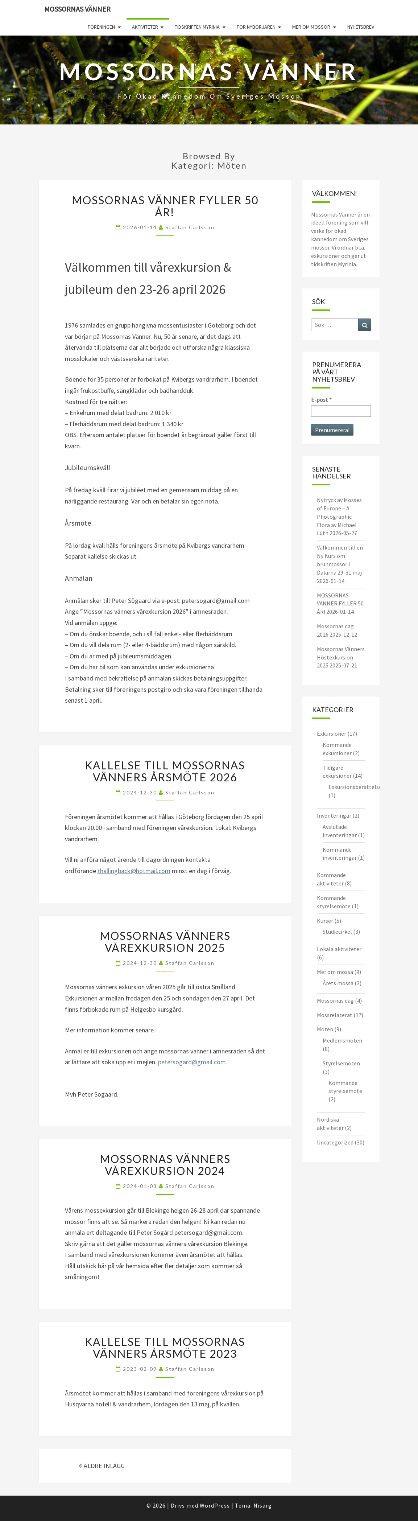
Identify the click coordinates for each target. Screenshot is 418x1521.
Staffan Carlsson (190, 227)
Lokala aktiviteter (339, 949)
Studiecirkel (337, 931)
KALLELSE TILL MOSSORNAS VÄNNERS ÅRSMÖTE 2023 (165, 1347)
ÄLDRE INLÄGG (102, 1466)
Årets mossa (338, 983)
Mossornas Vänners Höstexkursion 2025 (341, 657)
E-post (321, 399)
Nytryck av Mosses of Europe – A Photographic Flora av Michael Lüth (339, 516)
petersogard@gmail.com (192, 1062)
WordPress (215, 1505)
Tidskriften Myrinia (197, 27)
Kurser (325, 920)
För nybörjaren (256, 27)
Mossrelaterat (334, 1015)
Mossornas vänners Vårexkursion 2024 (165, 1164)
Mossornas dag (335, 1000)
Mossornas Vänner (77, 8)
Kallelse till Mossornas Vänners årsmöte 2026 (165, 771)
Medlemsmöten (342, 1040)
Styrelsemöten (341, 1063)
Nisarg (262, 1505)
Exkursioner (331, 733)
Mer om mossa (335, 971)
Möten (325, 1029)
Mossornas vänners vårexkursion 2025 (165, 941)
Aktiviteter (145, 27)
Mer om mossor (311, 27)
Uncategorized (335, 1142)
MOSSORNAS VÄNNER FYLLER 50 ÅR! (165, 205)
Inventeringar (334, 815)
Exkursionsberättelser (356, 786)
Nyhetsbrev (360, 27)
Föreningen (101, 27)
